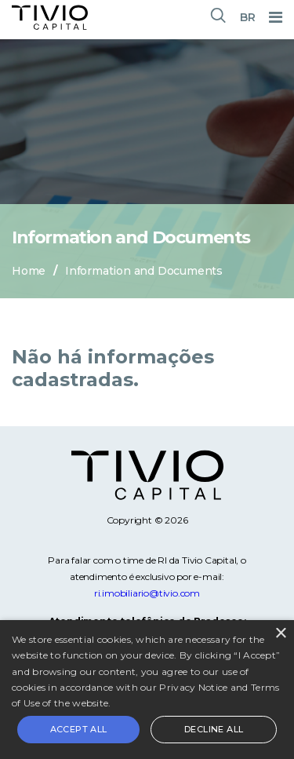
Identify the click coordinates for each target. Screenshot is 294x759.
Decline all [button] (213, 729)
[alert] (147, 689)
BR (248, 17)
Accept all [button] (78, 729)
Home (28, 271)
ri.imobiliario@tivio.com (147, 593)
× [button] (280, 634)
